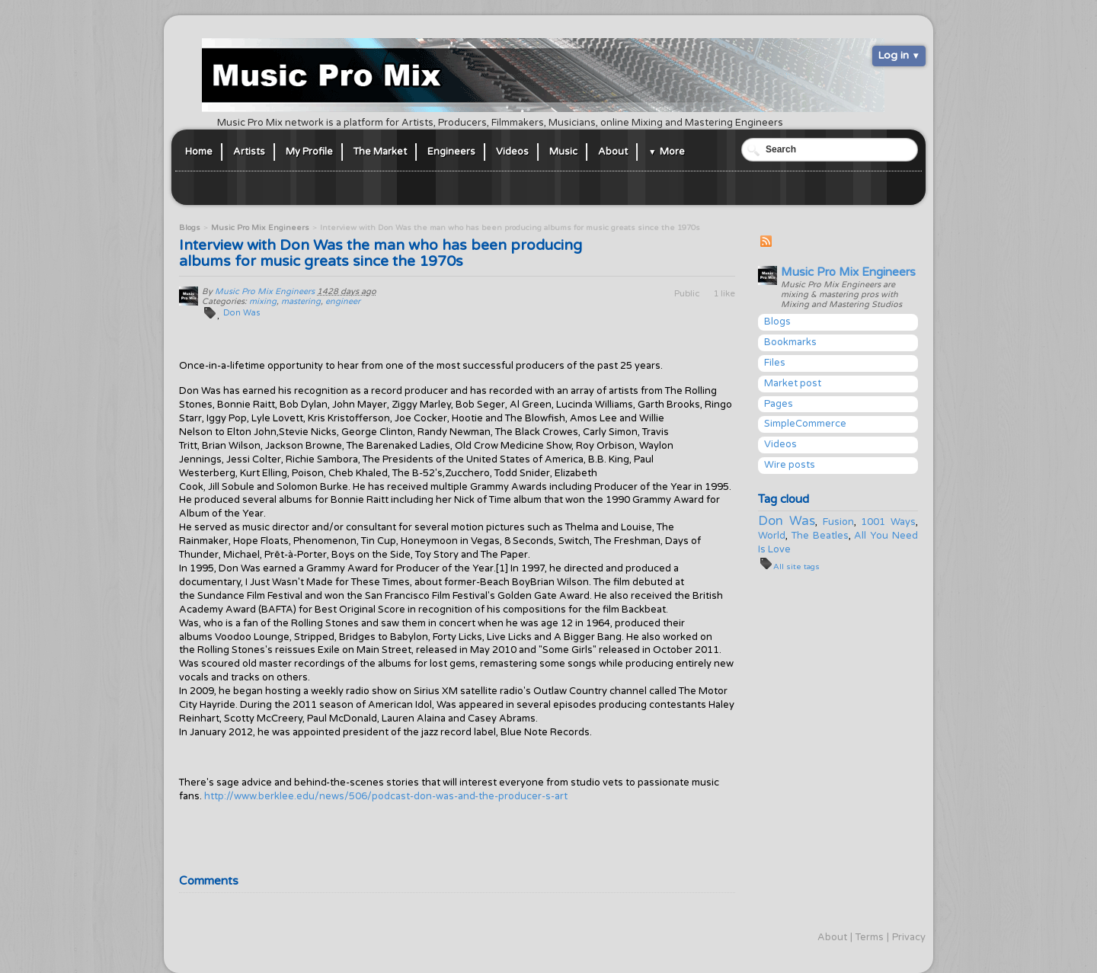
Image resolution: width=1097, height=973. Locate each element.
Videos (512, 152)
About (613, 152)
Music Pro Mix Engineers (848, 272)
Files (774, 363)
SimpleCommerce (805, 424)
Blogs (777, 321)
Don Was (786, 521)
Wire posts (789, 465)
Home (199, 152)
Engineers (451, 152)
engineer (342, 301)
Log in (893, 55)
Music (563, 152)
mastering (301, 301)
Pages (778, 404)
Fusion (838, 522)
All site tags (796, 566)
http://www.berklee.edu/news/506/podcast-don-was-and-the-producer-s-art (386, 796)
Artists (249, 152)
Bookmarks (790, 342)
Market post (792, 383)
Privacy (909, 937)
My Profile (309, 152)
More (672, 152)
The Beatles (820, 536)
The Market (380, 152)
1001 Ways (888, 522)
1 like (724, 293)
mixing (263, 301)
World (771, 536)
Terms (870, 937)
